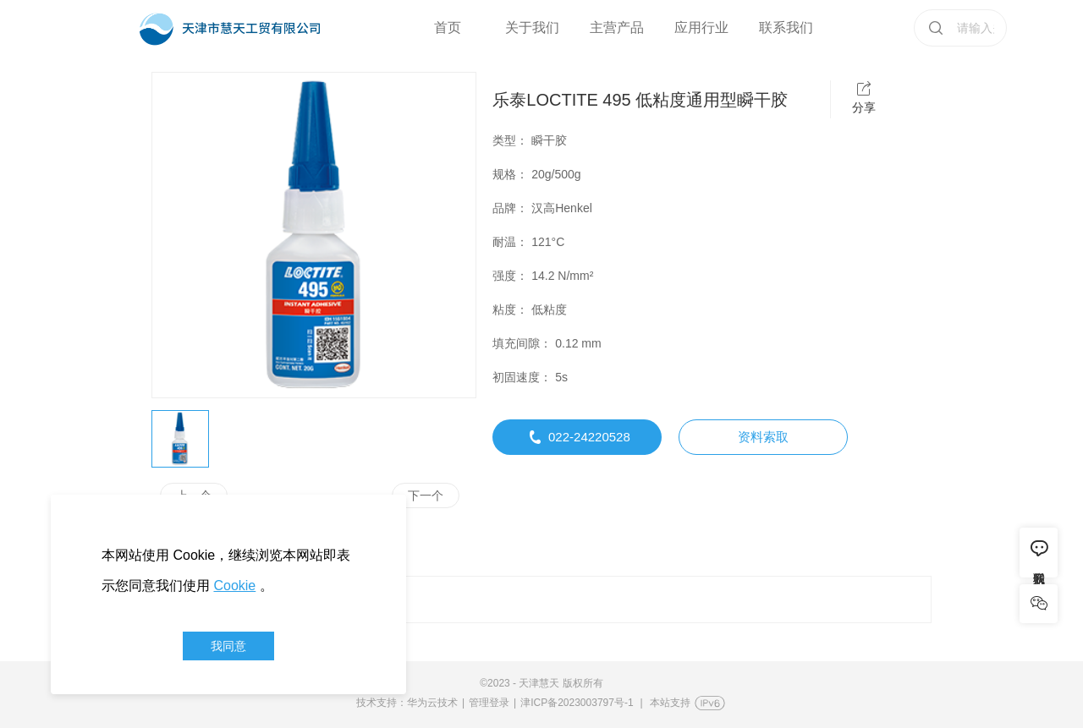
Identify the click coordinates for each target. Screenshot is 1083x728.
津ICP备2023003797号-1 (576, 703)
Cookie (234, 585)
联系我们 (786, 27)
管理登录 (489, 703)
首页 (447, 27)
